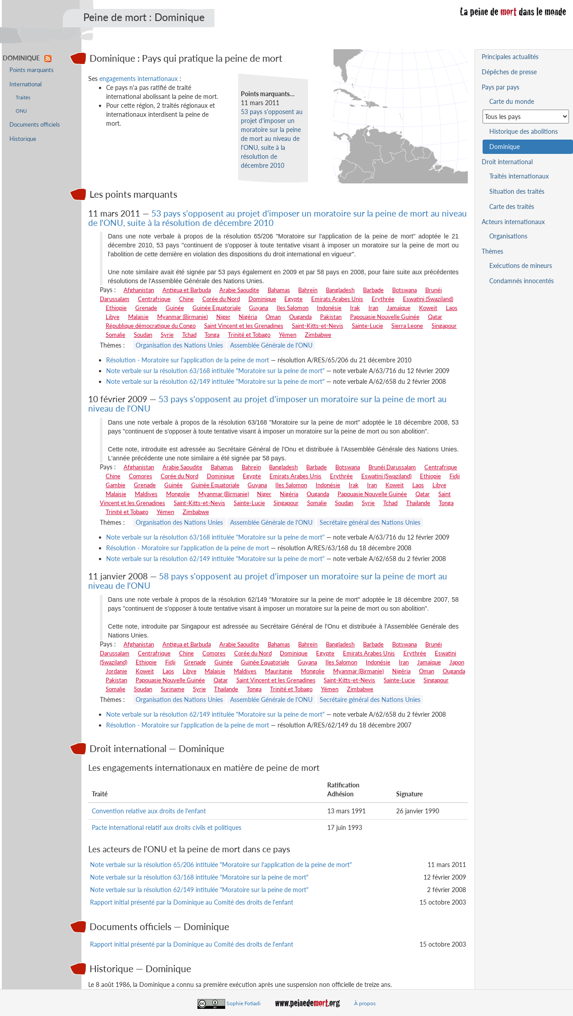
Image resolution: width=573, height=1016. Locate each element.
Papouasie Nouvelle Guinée (384, 316)
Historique (22, 139)
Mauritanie (278, 671)
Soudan (143, 334)
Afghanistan (139, 289)
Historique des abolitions (523, 131)
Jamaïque (399, 307)
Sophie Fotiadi (244, 1003)
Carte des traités (511, 206)
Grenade (146, 307)
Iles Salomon (292, 307)
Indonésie (329, 307)
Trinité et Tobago (249, 334)
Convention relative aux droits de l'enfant (149, 811)
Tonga (212, 334)
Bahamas (279, 289)
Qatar (435, 316)
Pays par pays (500, 87)
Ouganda (300, 316)
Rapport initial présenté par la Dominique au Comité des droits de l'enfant (191, 902)
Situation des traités (516, 191)
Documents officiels (34, 124)
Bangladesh (340, 289)
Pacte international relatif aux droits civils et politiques (166, 827)
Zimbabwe (318, 334)
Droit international (507, 162)
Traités (23, 97)
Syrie (167, 334)
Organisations (508, 236)
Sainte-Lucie (367, 325)
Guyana (258, 307)
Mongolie (178, 493)
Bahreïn (307, 289)
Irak (355, 307)
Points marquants (31, 70)
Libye (113, 316)
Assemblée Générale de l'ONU (271, 345)
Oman (273, 316)
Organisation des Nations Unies (179, 345)
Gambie (115, 485)
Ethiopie (116, 307)
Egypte (293, 298)
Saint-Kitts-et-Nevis (317, 325)
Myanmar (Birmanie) (182, 316)
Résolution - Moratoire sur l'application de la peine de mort (187, 360)
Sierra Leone (407, 325)
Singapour (444, 325)
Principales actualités (510, 56)
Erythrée (383, 298)
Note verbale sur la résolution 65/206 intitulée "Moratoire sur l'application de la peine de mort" (221, 864)
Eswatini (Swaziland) (428, 298)
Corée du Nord (221, 298)
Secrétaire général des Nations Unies (370, 522)
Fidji (454, 476)
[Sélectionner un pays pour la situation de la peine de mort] (526, 116)
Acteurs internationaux (513, 221)
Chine (186, 298)
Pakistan (331, 316)
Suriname (172, 689)
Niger (223, 316)
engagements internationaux (138, 78)
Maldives (146, 493)
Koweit (428, 307)
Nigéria (248, 316)
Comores (140, 476)
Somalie (115, 334)
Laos (452, 307)
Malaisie (138, 316)
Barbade (373, 289)
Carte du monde (511, 101)
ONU (21, 111)
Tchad (189, 334)
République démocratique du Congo (151, 325)
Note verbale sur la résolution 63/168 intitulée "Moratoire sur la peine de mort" (215, 370)
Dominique (262, 298)
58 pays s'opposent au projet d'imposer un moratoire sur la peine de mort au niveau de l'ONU (267, 581)
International (25, 84)
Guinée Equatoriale (216, 307)
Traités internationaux (519, 176)
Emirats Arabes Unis (337, 298)
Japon (456, 662)
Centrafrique (154, 298)
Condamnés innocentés (521, 281)
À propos (365, 1003)
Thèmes (492, 251)
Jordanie (116, 671)
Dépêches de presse (509, 72)
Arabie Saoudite (239, 289)
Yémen (287, 334)
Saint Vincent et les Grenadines (243, 325)
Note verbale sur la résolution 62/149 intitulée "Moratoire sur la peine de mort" (215, 381)
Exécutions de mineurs (520, 265)
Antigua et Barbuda (186, 289)
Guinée (175, 307)
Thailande (418, 502)
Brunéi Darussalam (392, 467)
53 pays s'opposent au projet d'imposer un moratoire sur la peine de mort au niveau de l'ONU (267, 403)
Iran (373, 307)
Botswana (404, 289)
